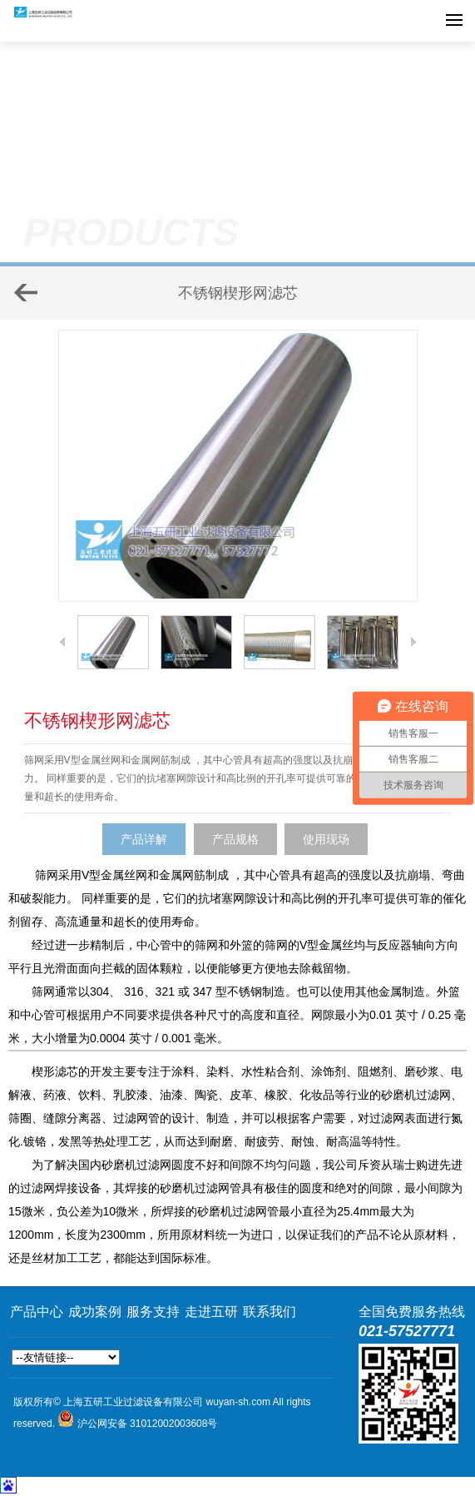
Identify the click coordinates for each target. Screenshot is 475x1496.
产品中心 (36, 1312)
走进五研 (211, 1312)
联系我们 (269, 1312)
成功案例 (94, 1312)
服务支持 (153, 1312)
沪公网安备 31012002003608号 (147, 1423)
